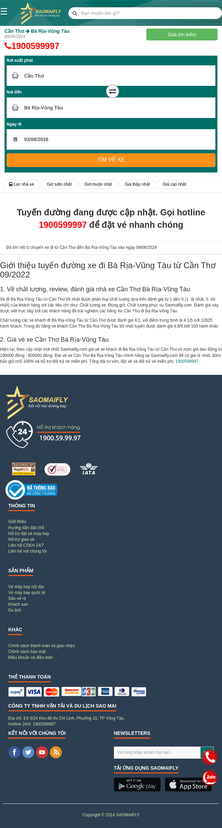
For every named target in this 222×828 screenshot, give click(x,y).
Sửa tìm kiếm (182, 34)
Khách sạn (18, 604)
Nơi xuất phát (20, 60)
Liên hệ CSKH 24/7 (26, 545)
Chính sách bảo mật (27, 651)
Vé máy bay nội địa (26, 586)
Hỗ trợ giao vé (21, 539)
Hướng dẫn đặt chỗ (26, 527)
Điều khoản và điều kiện (30, 657)
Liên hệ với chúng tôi (27, 551)
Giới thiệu (17, 521)
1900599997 (31, 46)
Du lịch (14, 610)
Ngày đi (14, 124)
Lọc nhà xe (21, 184)
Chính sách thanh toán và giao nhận (41, 645)
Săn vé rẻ (17, 598)
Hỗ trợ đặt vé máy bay (28, 533)
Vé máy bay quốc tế (26, 592)
